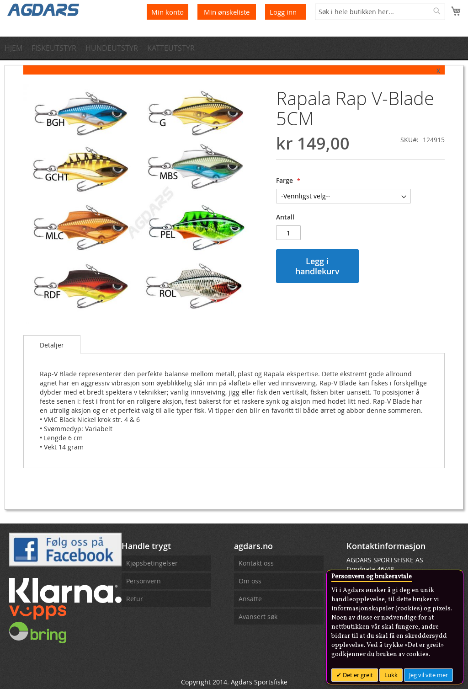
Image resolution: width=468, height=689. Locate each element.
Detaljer (52, 345)
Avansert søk (258, 616)
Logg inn (283, 11)
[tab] (51, 344)
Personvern (143, 581)
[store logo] (43, 9)
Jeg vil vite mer (428, 675)
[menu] (234, 48)
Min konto (167, 11)
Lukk (391, 675)
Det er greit (357, 675)
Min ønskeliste (227, 11)
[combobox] (380, 12)
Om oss (250, 581)
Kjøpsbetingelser (152, 563)
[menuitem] (16, 48)
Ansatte (250, 598)
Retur (134, 598)
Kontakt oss (256, 563)
